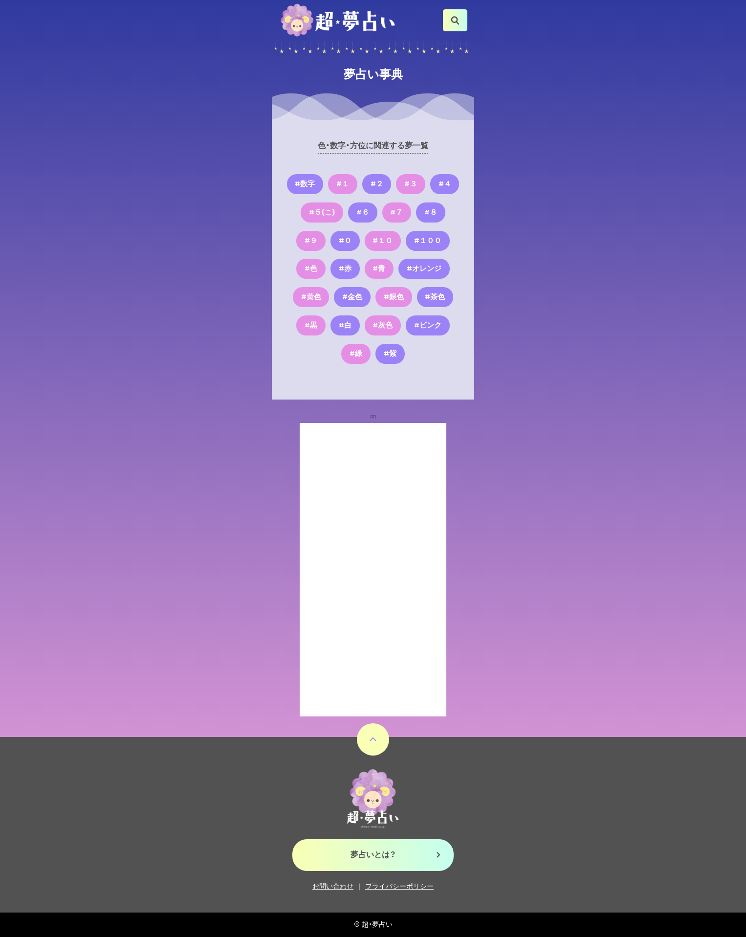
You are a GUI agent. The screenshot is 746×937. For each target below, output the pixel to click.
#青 (379, 268)
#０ (345, 240)
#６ (362, 212)
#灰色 (383, 325)
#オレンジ (424, 268)
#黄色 (311, 296)
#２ (377, 183)
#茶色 (435, 296)
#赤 (345, 268)
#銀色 (394, 296)
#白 (345, 325)
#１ (342, 183)
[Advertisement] (373, 569)
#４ (445, 183)
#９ (311, 240)
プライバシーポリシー (399, 886)
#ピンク (427, 325)
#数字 (305, 183)
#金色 (352, 296)
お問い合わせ (332, 886)
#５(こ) (322, 212)
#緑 (356, 353)
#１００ (427, 240)
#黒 (311, 325)
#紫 (390, 353)
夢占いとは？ (373, 854)
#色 (311, 268)
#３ (410, 183)
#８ (430, 212)
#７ (396, 212)
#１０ (383, 240)
